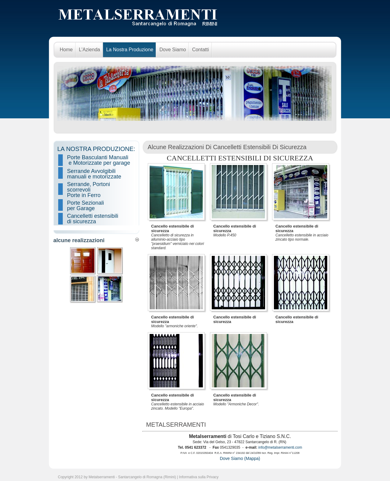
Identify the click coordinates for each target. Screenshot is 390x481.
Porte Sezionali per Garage (86, 205)
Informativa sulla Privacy (198, 477)
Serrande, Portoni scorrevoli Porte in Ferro (88, 189)
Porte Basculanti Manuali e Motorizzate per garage (98, 160)
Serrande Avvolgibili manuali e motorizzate (94, 174)
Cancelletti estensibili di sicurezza (92, 218)
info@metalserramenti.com (280, 447)
